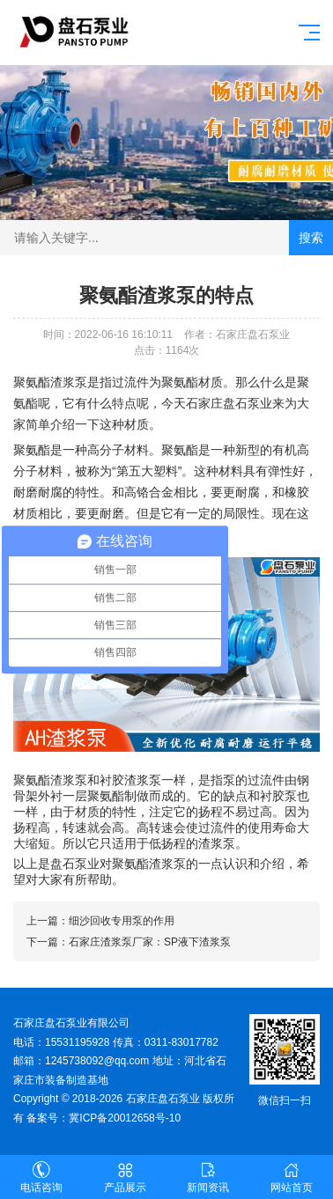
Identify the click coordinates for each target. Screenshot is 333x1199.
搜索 (311, 238)
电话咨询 (42, 1177)
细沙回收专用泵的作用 (121, 921)
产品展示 (125, 1177)
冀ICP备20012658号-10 (125, 1118)
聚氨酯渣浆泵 (50, 382)
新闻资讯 (208, 1177)
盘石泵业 (75, 864)
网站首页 (292, 1177)
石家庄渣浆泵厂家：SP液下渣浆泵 (150, 942)
